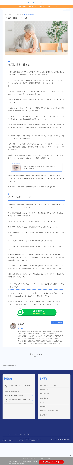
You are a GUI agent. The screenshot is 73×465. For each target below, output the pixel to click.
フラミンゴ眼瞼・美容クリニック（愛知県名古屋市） (17, 399)
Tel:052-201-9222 (34, 453)
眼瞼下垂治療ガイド (29, 452)
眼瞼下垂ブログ (44, 428)
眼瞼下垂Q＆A (44, 419)
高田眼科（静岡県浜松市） (12, 404)
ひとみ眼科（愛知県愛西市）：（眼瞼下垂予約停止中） (17, 413)
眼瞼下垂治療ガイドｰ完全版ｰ (48, 398)
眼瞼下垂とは (44, 402)
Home (4, 452)
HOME (4, 447)
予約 (5, 453)
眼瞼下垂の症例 (44, 411)
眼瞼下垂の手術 (44, 407)
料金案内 (42, 415)
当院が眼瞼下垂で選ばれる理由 (49, 423)
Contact (11, 453)
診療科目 (20, 452)
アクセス (39, 452)
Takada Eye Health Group (36, 3)
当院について (11, 452)
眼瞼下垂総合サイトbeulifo (51, 462)
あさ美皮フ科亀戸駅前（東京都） (14, 408)
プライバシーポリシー (21, 453)
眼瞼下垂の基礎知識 (30, 14)
